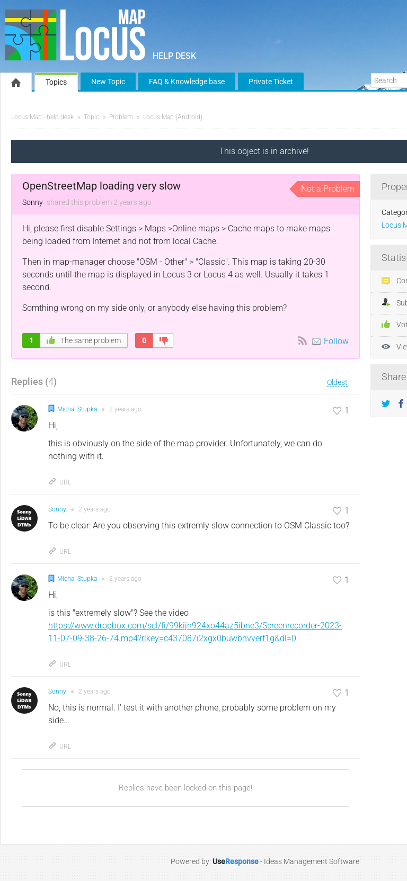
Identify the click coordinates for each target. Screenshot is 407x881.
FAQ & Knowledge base (187, 81)
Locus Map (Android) (172, 117)
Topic (91, 117)
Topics (56, 82)
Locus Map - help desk (42, 117)
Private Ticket (271, 81)
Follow (336, 341)
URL (59, 482)
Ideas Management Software (311, 861)
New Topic (108, 81)
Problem (121, 117)
